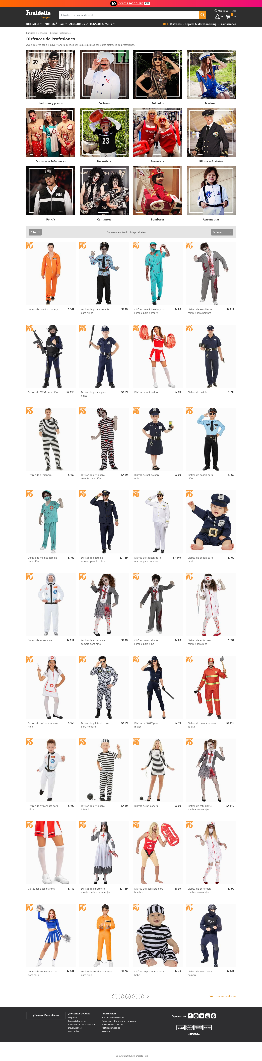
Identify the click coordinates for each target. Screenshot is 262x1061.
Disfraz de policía (197, 392)
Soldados (158, 103)
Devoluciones (75, 1027)
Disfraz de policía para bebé (200, 559)
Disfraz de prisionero (39, 475)
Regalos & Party (101, 24)
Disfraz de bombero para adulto (202, 725)
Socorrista (157, 161)
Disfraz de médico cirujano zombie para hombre (149, 311)
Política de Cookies (111, 1027)
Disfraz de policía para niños (93, 394)
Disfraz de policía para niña (147, 476)
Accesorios (77, 24)
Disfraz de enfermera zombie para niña (200, 642)
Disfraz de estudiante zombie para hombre (200, 311)
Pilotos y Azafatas (211, 161)
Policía (50, 219)
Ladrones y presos (51, 103)
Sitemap (106, 1031)
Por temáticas (54, 24)
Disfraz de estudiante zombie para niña (93, 642)
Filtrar (33, 232)
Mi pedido (73, 1017)
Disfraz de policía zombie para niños (95, 311)
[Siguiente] (148, 996)
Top (163, 24)
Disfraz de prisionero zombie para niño (93, 476)
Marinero (211, 103)
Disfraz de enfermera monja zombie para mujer (95, 890)
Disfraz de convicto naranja (43, 309)
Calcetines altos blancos (41, 888)
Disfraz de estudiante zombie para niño (146, 642)
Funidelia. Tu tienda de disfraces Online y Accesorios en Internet (38, 14)
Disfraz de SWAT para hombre (200, 973)
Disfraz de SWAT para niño (43, 392)
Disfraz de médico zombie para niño (42, 559)
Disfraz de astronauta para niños (43, 807)
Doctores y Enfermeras (51, 161)
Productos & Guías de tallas (81, 1024)
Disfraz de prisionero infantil (93, 807)
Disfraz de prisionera (146, 805)
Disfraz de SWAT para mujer (146, 725)
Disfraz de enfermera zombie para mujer (200, 890)
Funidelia (30, 32)
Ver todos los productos (223, 996)
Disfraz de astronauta (40, 640)
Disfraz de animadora (146, 392)
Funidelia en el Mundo (113, 1017)
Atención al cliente (46, 1015)
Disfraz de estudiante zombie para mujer (200, 807)
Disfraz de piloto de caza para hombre (95, 725)
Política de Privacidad (112, 1024)
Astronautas (211, 219)
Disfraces (32, 24)
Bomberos (157, 219)
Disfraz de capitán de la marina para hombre (147, 559)
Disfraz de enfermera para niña (43, 725)
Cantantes (104, 219)
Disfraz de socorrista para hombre (148, 890)
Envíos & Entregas (77, 1020)
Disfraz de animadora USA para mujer (42, 973)
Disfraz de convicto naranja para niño (96, 973)
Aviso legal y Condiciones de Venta (119, 1020)
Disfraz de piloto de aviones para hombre (93, 559)
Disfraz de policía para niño (200, 476)
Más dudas (73, 1031)
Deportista (104, 161)
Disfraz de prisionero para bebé (149, 973)
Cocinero (104, 103)
